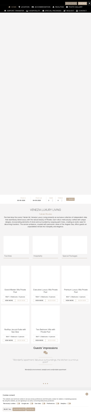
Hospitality (33, 11)
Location (24, 7)
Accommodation (41, 7)
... (45, 380)
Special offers (71, 3)
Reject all (7, 409)
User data (40, 403)
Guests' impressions (45, 348)
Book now (82, 3)
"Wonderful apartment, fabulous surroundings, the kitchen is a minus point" (45, 361)
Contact (81, 11)
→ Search (70, 199)
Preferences (53, 403)
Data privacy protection (47, 400)
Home (12, 7)
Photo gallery (74, 7)
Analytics (66, 403)
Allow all (30, 409)
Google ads (27, 403)
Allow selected (19, 409)
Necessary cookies (11, 403)
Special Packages (51, 11)
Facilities (58, 7)
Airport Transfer (14, 11)
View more (9, 301)
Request (69, 11)
